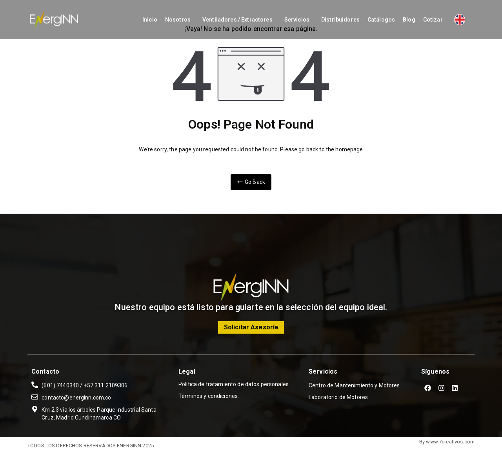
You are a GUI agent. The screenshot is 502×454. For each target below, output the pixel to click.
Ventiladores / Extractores (237, 19)
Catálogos (381, 19)
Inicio (149, 19)
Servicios (296, 19)
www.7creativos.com (450, 442)
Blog (409, 19)
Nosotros (178, 19)
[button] (179, 19)
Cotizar (433, 19)
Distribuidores (340, 19)
